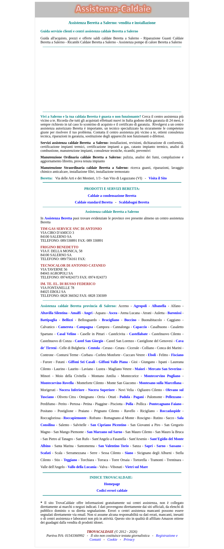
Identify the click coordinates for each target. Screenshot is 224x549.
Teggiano (70, 460)
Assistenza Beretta (58, 218)
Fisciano (177, 355)
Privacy (129, 539)
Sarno (160, 446)
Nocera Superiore (101, 390)
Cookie (112, 539)
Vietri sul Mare (136, 467)
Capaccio (140, 327)
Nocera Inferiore (71, 390)
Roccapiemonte (74, 418)
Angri (88, 313)
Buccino (130, 320)
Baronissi (175, 313)
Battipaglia (48, 320)
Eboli (152, 355)
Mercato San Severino (164, 369)
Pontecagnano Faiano (165, 404)
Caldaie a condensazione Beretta (112, 196)
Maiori (140, 369)
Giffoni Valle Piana (113, 362)
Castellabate (138, 334)
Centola (94, 348)
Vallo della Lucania (82, 467)
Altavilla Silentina (53, 313)
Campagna (85, 327)
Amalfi (75, 313)
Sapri (149, 446)
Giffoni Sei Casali (81, 362)
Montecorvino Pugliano (162, 376)
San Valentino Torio (113, 446)
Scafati (45, 453)
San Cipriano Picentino (108, 425)
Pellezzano (173, 397)
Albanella (159, 306)
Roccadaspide (170, 411)
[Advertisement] (112, 79)
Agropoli (140, 306)
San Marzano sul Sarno (104, 432)
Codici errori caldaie (112, 490)
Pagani (138, 397)
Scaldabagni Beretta (134, 202)
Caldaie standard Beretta (93, 202)
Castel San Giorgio (89, 341)
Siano (129, 453)
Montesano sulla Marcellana (160, 383)
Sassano (175, 446)
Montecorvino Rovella (57, 383)
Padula (124, 397)
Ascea (112, 313)
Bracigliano (110, 320)
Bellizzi (67, 320)
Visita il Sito (158, 178)
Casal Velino (66, 334)
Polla (129, 404)
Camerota (65, 327)
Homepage (112, 484)
